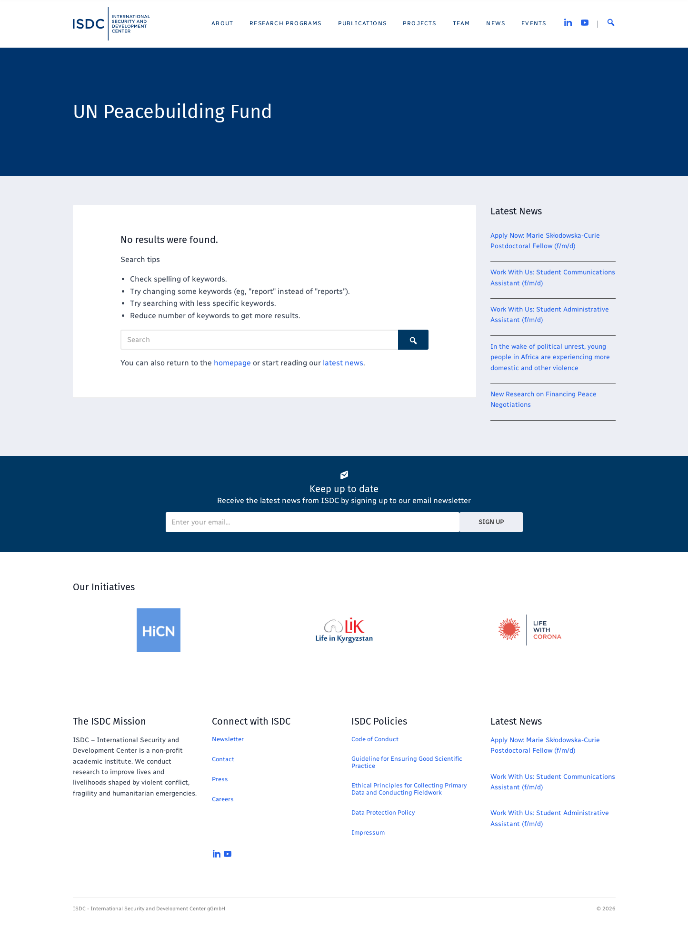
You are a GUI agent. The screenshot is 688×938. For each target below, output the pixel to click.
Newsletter (228, 739)
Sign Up (491, 521)
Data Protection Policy (383, 812)
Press (220, 779)
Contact (223, 759)
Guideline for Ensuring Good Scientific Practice (406, 762)
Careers (223, 799)
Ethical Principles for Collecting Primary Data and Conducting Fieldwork (409, 789)
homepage (232, 362)
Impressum (368, 832)
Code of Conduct (375, 739)
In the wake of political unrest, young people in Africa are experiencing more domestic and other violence (550, 357)
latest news (343, 362)
